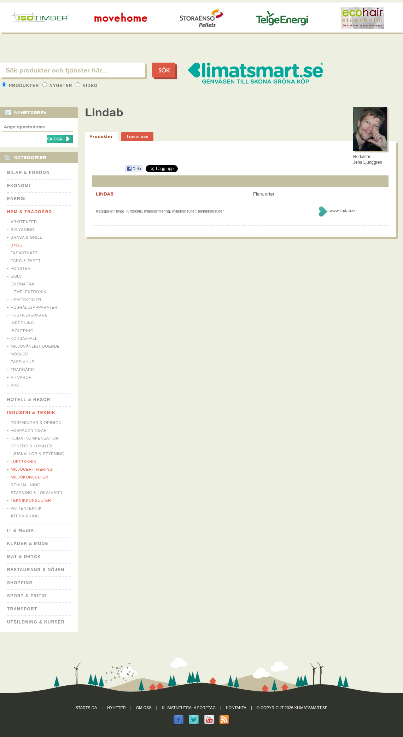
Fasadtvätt (24, 253)
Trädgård (22, 369)
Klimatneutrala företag (189, 708)
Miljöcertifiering (32, 469)
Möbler (19, 354)
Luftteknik (23, 461)
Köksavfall (24, 338)
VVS (15, 385)
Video (87, 85)
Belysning (22, 229)
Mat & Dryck (24, 556)
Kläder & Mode (27, 543)
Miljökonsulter (29, 477)
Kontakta (236, 708)
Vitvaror (21, 377)
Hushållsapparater (34, 307)
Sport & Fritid (27, 595)
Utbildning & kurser (36, 622)
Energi (16, 198)
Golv (16, 276)
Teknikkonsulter (31, 500)
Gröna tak (23, 284)
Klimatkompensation (35, 438)
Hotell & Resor (29, 399)
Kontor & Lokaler (32, 446)
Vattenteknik (26, 508)
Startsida (86, 708)
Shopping (20, 582)
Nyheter (58, 85)
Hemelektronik (28, 292)
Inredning (22, 323)
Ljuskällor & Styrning (37, 454)
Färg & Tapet (26, 261)
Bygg (17, 245)
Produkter (21, 85)
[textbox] (72, 70)
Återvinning (25, 516)
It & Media (20, 530)
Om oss (144, 708)
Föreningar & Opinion (36, 422)
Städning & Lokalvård (37, 493)
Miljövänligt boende (35, 346)
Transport (22, 609)
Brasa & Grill (26, 237)
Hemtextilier (26, 299)
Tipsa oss (137, 136)
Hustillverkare (29, 315)
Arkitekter (24, 222)
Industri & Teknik (31, 412)
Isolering (22, 331)
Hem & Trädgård (29, 211)
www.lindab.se (343, 210)
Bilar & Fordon (28, 172)
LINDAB (104, 194)
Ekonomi (18, 185)
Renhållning (25, 485)
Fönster (20, 268)
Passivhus (22, 362)
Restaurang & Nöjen (35, 569)
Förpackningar (29, 430)
